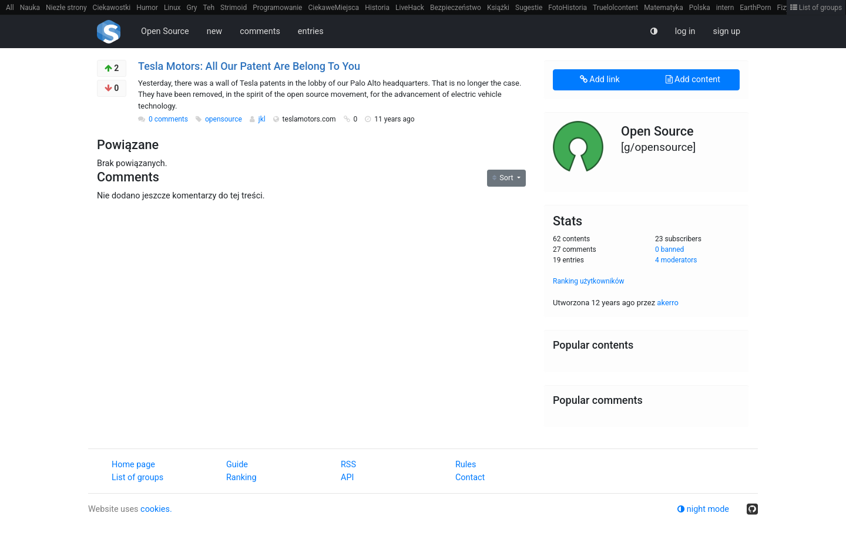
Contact (470, 478)
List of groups (816, 8)
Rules (465, 465)
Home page (133, 465)
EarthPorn (755, 8)
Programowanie (277, 8)
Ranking (241, 478)
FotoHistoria (567, 8)
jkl (262, 119)
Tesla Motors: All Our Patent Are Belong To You (249, 66)
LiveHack (409, 8)
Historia (377, 8)
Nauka (30, 8)
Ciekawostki (112, 8)
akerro (668, 302)
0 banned (669, 249)
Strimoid (233, 8)
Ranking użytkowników (589, 281)
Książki (498, 8)
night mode (703, 509)
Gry (191, 8)
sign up (726, 31)
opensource (224, 119)
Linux (172, 8)
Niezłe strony (66, 8)
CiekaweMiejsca (333, 8)
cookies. (156, 509)
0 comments (168, 119)
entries (311, 31)
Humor (147, 8)
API (347, 478)
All (10, 8)
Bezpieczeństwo (455, 8)
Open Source (165, 31)
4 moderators (676, 260)
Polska (699, 8)
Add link (600, 80)
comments (260, 31)
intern (725, 8)
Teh (209, 8)
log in (685, 31)
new (214, 31)
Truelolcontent (615, 8)
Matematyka (663, 8)
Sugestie (528, 8)
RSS (348, 465)
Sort (503, 177)
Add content (693, 80)
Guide (237, 465)
